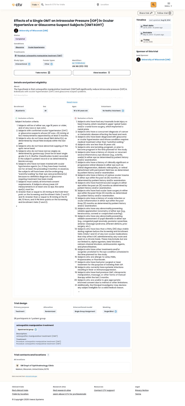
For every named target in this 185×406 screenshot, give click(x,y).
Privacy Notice (142, 390)
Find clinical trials (20, 390)
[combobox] (69, 4)
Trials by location (20, 394)
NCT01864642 (78, 63)
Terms (138, 394)
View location (101, 72)
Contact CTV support (104, 390)
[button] (20, 47)
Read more (72, 102)
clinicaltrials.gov (31, 376)
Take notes (42, 72)
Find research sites (62, 390)
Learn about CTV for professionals (69, 394)
